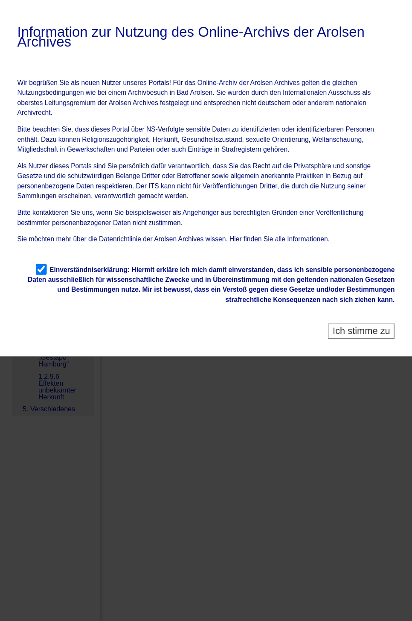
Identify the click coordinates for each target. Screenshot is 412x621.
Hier (235, 239)
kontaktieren (50, 212)
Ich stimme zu (361, 330)
